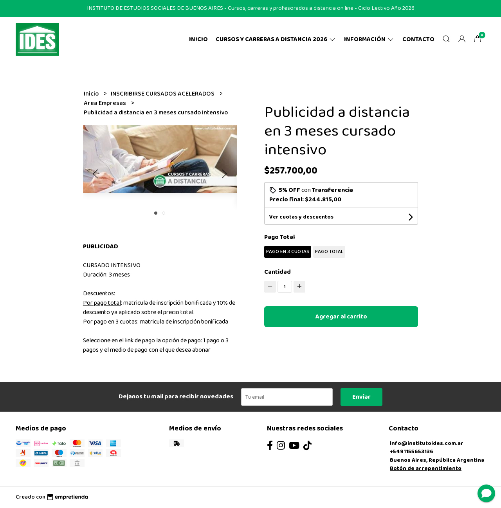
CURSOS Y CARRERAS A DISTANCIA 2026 (276, 39)
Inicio (198, 39)
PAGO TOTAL (329, 252)
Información (369, 39)
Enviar (361, 397)
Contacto (418, 39)
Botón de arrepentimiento (425, 468)
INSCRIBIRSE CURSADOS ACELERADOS (163, 94)
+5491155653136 (411, 451)
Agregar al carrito (341, 317)
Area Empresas (105, 103)
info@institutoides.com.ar (426, 443)
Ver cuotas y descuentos (301, 217)
